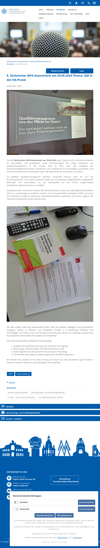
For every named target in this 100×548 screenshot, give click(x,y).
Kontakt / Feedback (14, 419)
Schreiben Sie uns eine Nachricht (83, 3)
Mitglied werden (57, 71)
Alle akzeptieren (64, 515)
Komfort (24, 502)
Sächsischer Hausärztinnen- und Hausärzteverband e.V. (29, 61)
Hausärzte (72, 10)
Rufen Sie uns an (89, 3)
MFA (10, 374)
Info (87, 14)
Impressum (77, 537)
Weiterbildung (23, 374)
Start (41, 10)
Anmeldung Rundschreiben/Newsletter (66, 480)
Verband (50, 10)
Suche (70, 3)
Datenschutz (62, 537)
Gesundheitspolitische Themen (51, 397)
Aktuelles (60, 10)
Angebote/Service (46, 14)
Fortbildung (61, 14)
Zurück (12, 382)
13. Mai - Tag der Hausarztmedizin (21, 397)
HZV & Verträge (76, 14)
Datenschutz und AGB (58, 542)
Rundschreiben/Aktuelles (18, 392)
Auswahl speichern (44, 515)
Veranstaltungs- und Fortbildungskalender (48, 392)
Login (76, 3)
